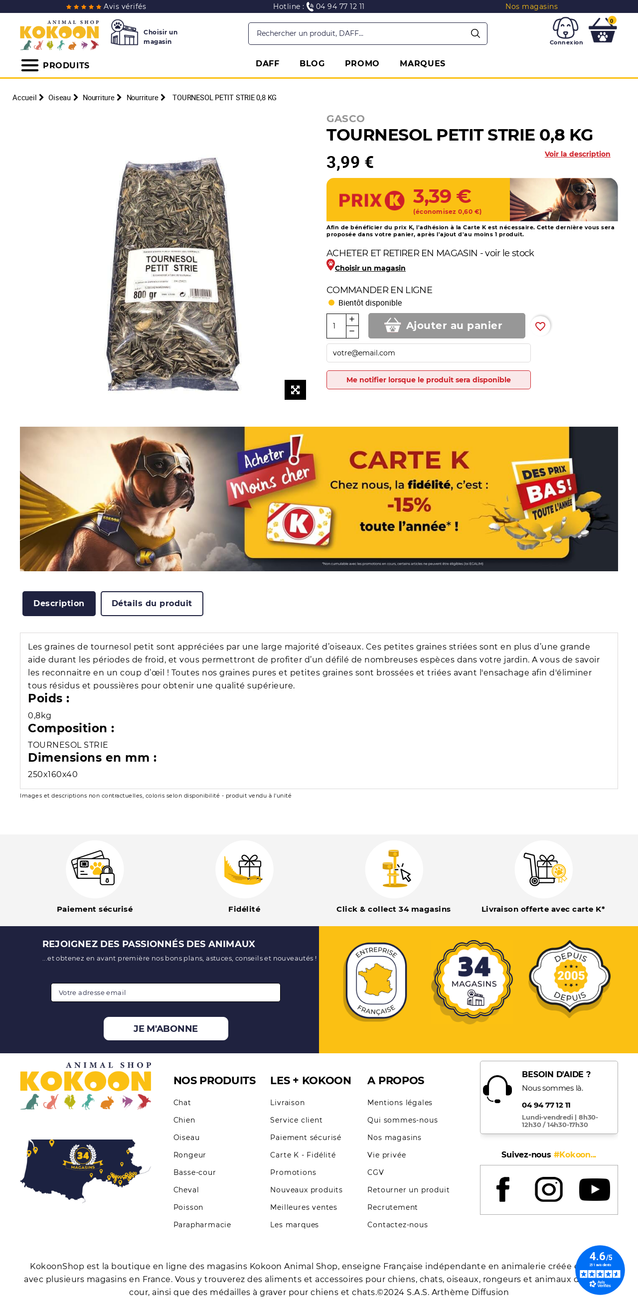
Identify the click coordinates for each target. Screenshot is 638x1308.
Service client (296, 1120)
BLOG (312, 63)
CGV (375, 1172)
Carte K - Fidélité (302, 1154)
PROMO (362, 63)
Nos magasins (394, 1137)
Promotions (293, 1172)
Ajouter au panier (454, 325)
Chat (182, 1102)
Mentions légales (400, 1102)
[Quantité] (336, 326)
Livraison (287, 1102)
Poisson (188, 1207)
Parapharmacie (202, 1224)
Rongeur (190, 1154)
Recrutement (392, 1207)
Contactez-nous (397, 1224)
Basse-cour (194, 1172)
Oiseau (186, 1137)
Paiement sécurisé (305, 1137)
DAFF (268, 63)
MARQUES (423, 63)
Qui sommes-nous (402, 1120)
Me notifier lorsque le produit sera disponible (428, 379)
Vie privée (386, 1154)
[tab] (59, 603)
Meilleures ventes (303, 1207)
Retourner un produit (408, 1189)
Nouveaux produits (306, 1189)
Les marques (294, 1224)
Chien (184, 1120)
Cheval (186, 1189)
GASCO (345, 119)
